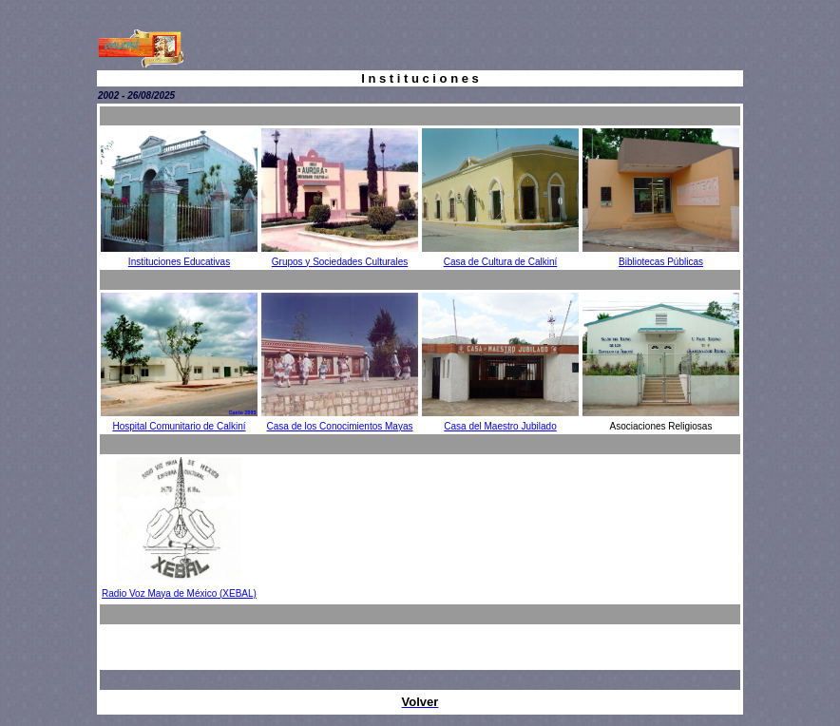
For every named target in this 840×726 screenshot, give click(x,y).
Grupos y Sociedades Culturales (340, 262)
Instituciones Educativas (179, 262)
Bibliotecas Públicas (661, 262)
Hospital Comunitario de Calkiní (178, 426)
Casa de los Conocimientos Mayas (340, 426)
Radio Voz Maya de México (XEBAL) (179, 593)
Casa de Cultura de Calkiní (501, 262)
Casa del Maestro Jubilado (500, 426)
